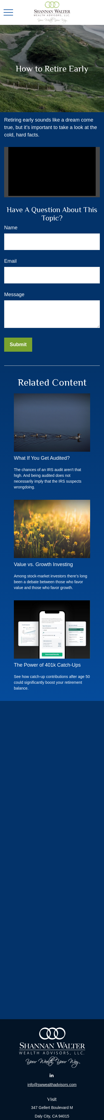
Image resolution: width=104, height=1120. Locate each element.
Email (10, 261)
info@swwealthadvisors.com (52, 1084)
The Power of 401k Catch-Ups (47, 665)
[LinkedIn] (51, 1075)
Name (10, 227)
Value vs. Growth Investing (43, 564)
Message (14, 294)
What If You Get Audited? (42, 458)
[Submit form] (18, 345)
